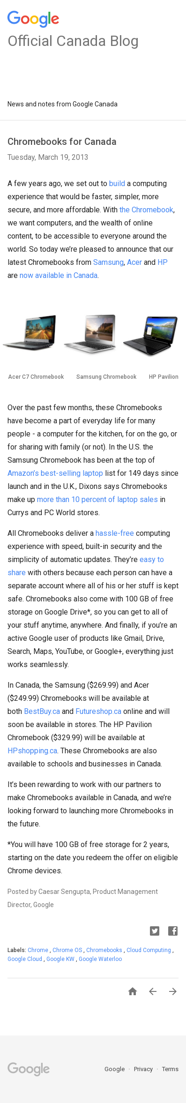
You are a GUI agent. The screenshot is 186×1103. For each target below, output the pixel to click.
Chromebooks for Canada (62, 141)
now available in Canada (58, 275)
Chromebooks (105, 950)
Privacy (144, 1069)
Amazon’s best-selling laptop (55, 473)
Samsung (108, 262)
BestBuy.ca (42, 711)
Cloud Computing (149, 950)
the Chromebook (146, 209)
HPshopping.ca (32, 750)
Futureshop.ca (98, 711)
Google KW (61, 959)
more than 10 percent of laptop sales (97, 499)
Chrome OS (67, 950)
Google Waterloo (100, 959)
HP (162, 262)
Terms (170, 1069)
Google (115, 1069)
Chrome (39, 950)
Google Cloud (25, 959)
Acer (134, 262)
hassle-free (115, 533)
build (117, 183)
